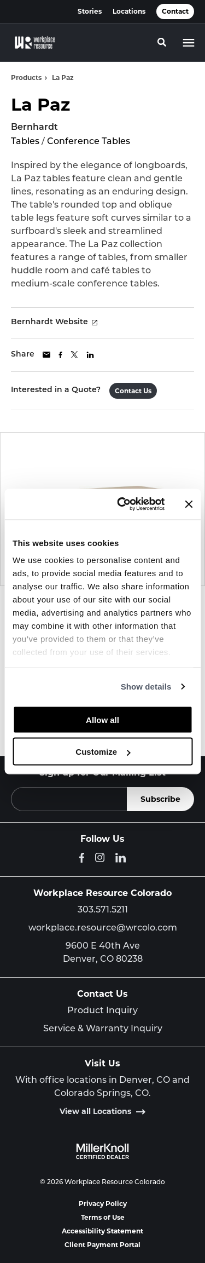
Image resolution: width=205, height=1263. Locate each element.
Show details (146, 686)
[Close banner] (188, 504)
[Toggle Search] (161, 42)
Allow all (102, 719)
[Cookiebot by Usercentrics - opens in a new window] (122, 504)
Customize (102, 751)
